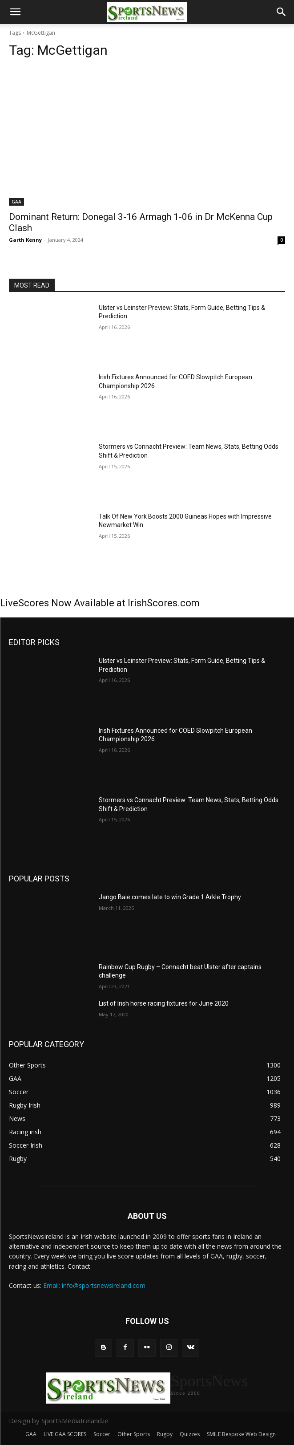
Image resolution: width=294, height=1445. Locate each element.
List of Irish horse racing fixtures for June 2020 (164, 1003)
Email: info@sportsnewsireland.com (94, 1285)
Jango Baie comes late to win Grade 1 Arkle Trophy (170, 897)
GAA (16, 202)
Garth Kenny (25, 239)
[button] (15, 12)
